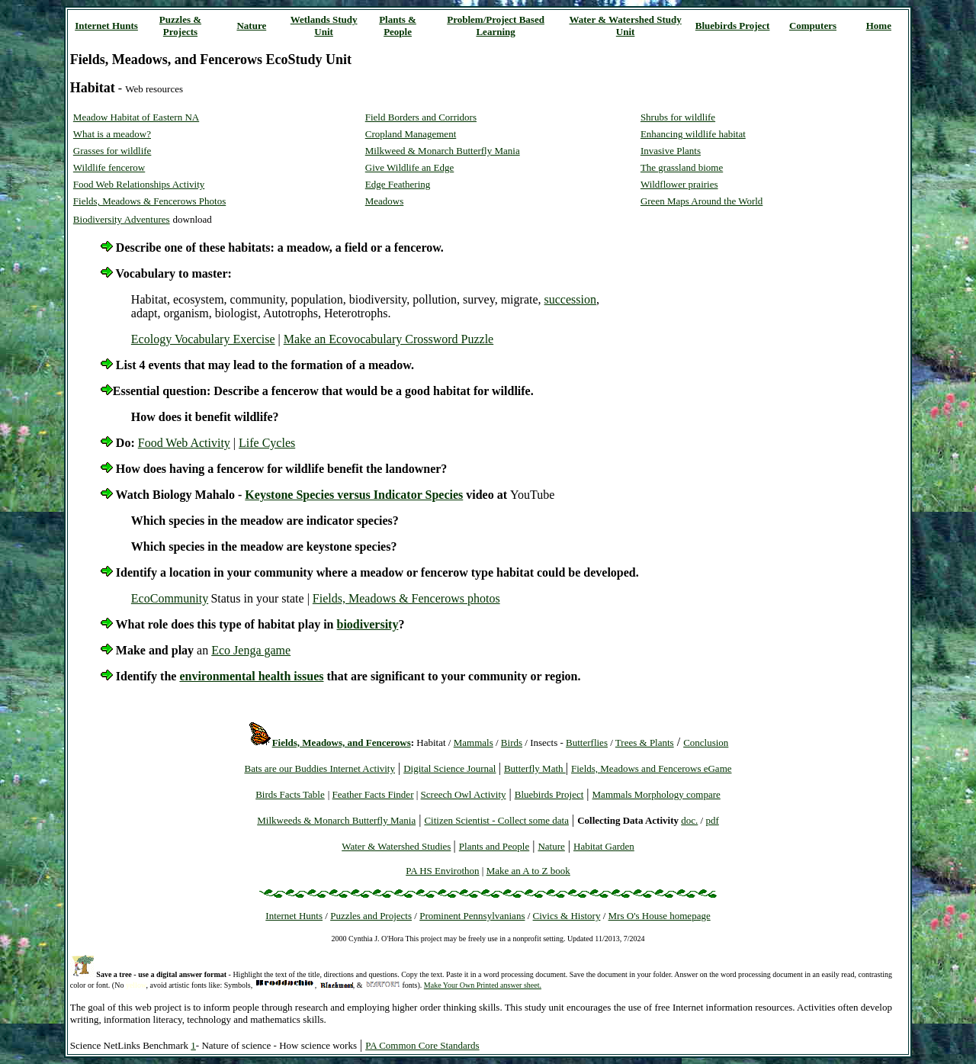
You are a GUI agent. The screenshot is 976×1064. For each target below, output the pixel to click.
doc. (689, 820)
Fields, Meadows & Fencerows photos (406, 598)
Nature (251, 25)
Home (878, 25)
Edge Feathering (398, 184)
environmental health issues (251, 676)
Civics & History (567, 915)
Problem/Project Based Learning (495, 25)
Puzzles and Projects (371, 915)
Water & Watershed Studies (396, 846)
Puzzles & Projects (180, 25)
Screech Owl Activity (463, 794)
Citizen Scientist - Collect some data (496, 820)
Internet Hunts (106, 25)
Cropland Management (411, 134)
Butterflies (587, 742)
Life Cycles (267, 442)
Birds (511, 742)
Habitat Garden (603, 846)
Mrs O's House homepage (659, 915)
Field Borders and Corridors (421, 117)
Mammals (473, 742)
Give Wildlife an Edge (409, 167)
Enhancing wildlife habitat (693, 134)
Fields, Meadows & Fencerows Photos (149, 201)
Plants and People (494, 846)
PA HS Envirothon (442, 870)
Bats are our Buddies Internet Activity (319, 768)
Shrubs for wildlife (677, 117)
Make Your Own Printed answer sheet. (482, 985)
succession (570, 299)
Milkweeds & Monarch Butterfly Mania (336, 820)
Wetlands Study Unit (324, 25)
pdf (711, 820)
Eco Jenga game (251, 650)
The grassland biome (681, 167)
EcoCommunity (169, 598)
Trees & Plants (644, 742)
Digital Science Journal (449, 768)
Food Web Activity (184, 442)
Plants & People (397, 25)
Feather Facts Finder (373, 794)
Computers (812, 25)
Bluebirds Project (732, 25)
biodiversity (368, 624)
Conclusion (705, 742)
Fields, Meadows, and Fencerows (341, 742)
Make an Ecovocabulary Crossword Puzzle (388, 339)
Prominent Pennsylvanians (472, 915)
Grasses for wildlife (112, 150)
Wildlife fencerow (109, 167)
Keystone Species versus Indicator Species (354, 494)
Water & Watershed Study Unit (626, 25)
